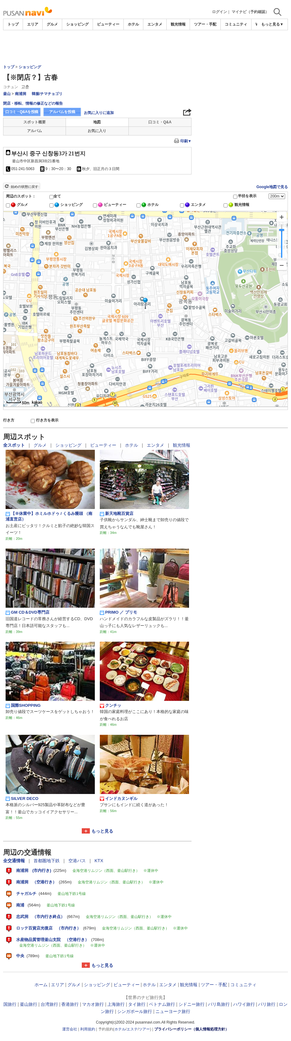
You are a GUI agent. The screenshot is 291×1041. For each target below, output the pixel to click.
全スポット (14, 445)
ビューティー (108, 24)
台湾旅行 (49, 1004)
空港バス (77, 860)
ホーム (41, 984)
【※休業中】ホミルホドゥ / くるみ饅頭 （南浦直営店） (49, 516)
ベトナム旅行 (162, 1004)
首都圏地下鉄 (47, 860)
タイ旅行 (137, 1004)
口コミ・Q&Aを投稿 (21, 112)
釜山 (7, 94)
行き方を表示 (47, 420)
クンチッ (110, 705)
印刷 (186, 141)
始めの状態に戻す (24, 186)
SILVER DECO (22, 798)
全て (57, 196)
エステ (132, 1029)
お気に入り (97, 131)
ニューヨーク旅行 (172, 1011)
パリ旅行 (266, 1004)
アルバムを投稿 (62, 112)
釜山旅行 (28, 1004)
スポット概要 (34, 122)
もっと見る (102, 831)
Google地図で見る (272, 187)
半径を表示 (247, 196)
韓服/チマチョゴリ (47, 94)
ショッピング (77, 24)
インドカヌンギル (118, 798)
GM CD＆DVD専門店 (27, 612)
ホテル (133, 24)
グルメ (52, 24)
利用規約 (87, 1029)
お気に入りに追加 (99, 113)
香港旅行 (70, 1004)
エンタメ (154, 24)
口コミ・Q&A (160, 122)
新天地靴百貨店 (116, 513)
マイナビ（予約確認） (250, 12)
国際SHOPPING (23, 705)
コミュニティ (236, 24)
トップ (13, 24)
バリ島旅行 (219, 1004)
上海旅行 (116, 1004)
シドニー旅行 (191, 1004)
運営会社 (69, 1029)
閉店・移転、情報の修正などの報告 (33, 103)
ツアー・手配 (205, 24)
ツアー (144, 1029)
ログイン (219, 12)
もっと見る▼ (272, 24)
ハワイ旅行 (244, 1004)
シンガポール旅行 (134, 1011)
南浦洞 (20, 94)
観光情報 (178, 24)
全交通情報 (14, 860)
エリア (32, 24)
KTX (99, 860)
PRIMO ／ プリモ (118, 612)
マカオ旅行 (93, 1004)
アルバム (34, 131)
